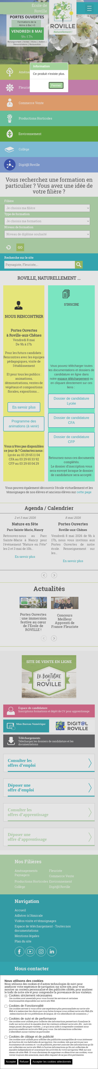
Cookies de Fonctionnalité (51, 1009)
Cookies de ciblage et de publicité (51, 1045)
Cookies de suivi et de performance (51, 1025)
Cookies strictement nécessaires (51, 998)
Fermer (56, 85)
